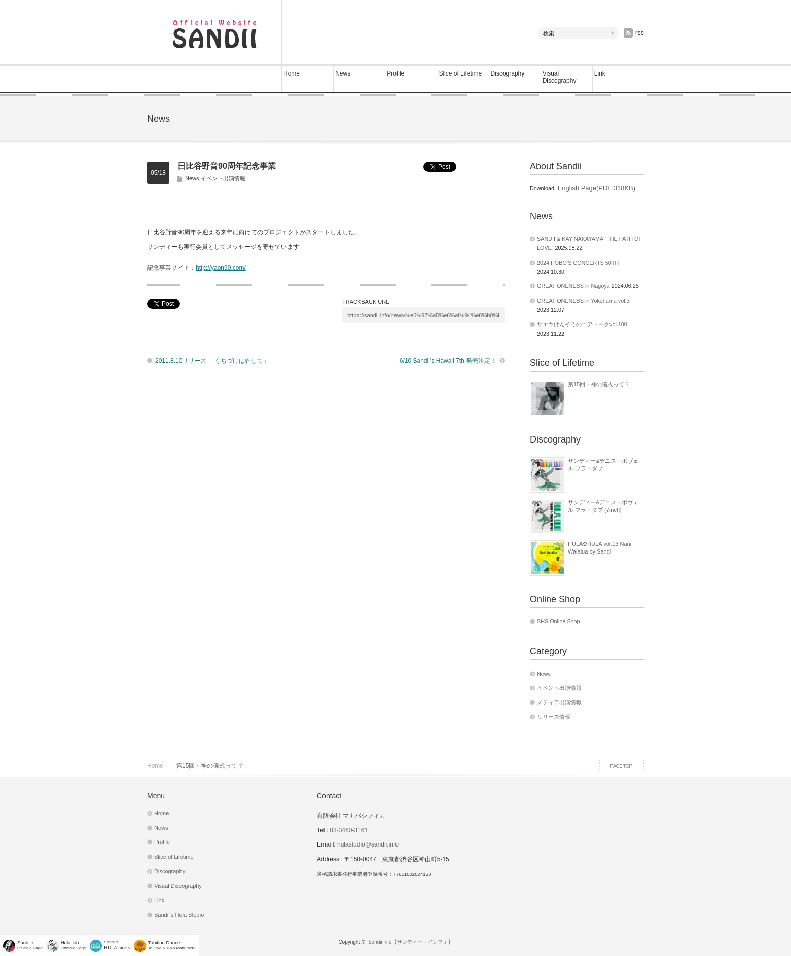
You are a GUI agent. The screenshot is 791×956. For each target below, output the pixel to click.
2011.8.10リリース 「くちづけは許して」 (212, 360)
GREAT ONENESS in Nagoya (573, 286)
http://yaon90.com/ (221, 267)
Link (599, 73)
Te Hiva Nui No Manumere (172, 945)
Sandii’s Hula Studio (179, 915)
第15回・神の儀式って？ (599, 384)
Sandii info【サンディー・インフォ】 (410, 942)
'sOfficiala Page (30, 945)
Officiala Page (73, 945)
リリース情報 (553, 717)
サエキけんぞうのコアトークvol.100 (582, 324)
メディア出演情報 (559, 702)
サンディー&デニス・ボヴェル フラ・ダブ (603, 464)
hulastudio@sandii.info (368, 844)
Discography (508, 73)
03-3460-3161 (348, 830)
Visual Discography (560, 77)
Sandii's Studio (117, 945)
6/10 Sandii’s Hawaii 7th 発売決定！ (448, 360)
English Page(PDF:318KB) (595, 188)
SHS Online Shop (558, 621)
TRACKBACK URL (365, 302)
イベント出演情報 (223, 178)
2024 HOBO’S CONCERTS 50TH (578, 263)
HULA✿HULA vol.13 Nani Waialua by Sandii (599, 547)
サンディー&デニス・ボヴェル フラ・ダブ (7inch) (603, 505)
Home (291, 73)
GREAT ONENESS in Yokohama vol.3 (583, 301)
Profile (395, 73)
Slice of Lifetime (460, 73)
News (342, 73)
